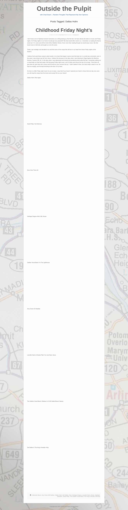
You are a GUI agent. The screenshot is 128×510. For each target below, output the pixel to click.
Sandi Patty (66, 496)
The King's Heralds (89, 496)
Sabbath (97, 495)
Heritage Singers (77, 495)
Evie (70, 495)
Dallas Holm (58, 495)
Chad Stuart (61, 34)
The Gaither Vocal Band (76, 496)
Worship (97, 496)
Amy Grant (45, 495)
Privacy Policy (74, 506)
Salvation (59, 496)
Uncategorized (76, 34)
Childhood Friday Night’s (64, 30)
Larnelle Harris (86, 495)
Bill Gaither (51, 495)
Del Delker (65, 495)
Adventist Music (36, 495)
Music (92, 495)
